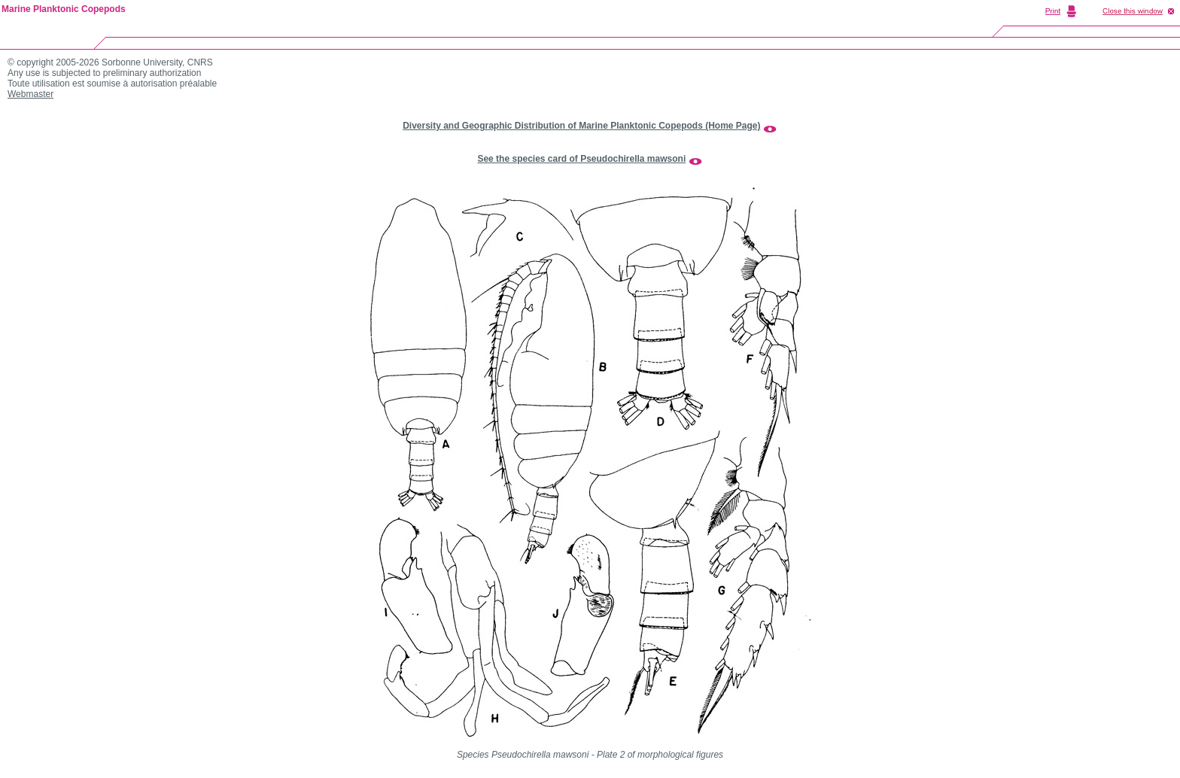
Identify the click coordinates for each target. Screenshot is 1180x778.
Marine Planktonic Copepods (64, 9)
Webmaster (30, 94)
